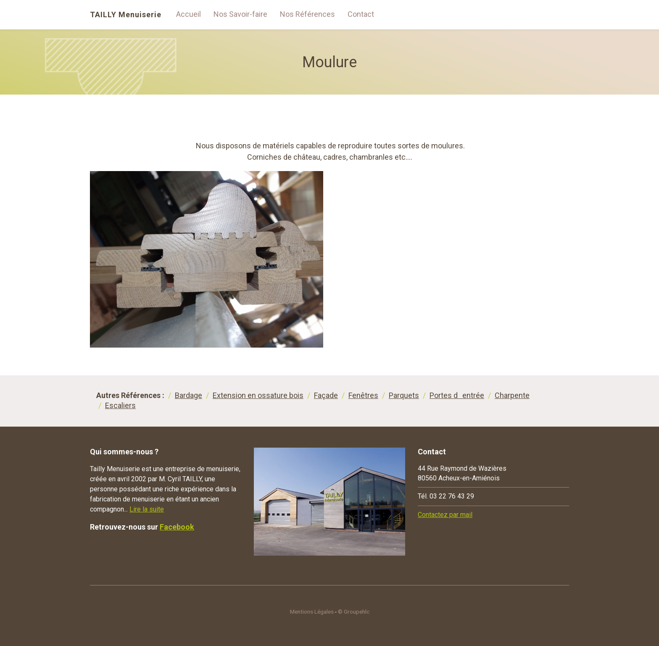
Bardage (188, 395)
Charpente (512, 395)
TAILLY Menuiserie (125, 15)
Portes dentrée (457, 395)
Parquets (404, 395)
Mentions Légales (312, 611)
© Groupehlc (353, 611)
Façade (326, 395)
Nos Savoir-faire (240, 14)
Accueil (188, 14)
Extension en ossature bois (258, 395)
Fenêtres (363, 395)
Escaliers (120, 405)
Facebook (177, 526)
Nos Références (307, 14)
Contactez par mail (445, 515)
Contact (361, 14)
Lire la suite (146, 509)
